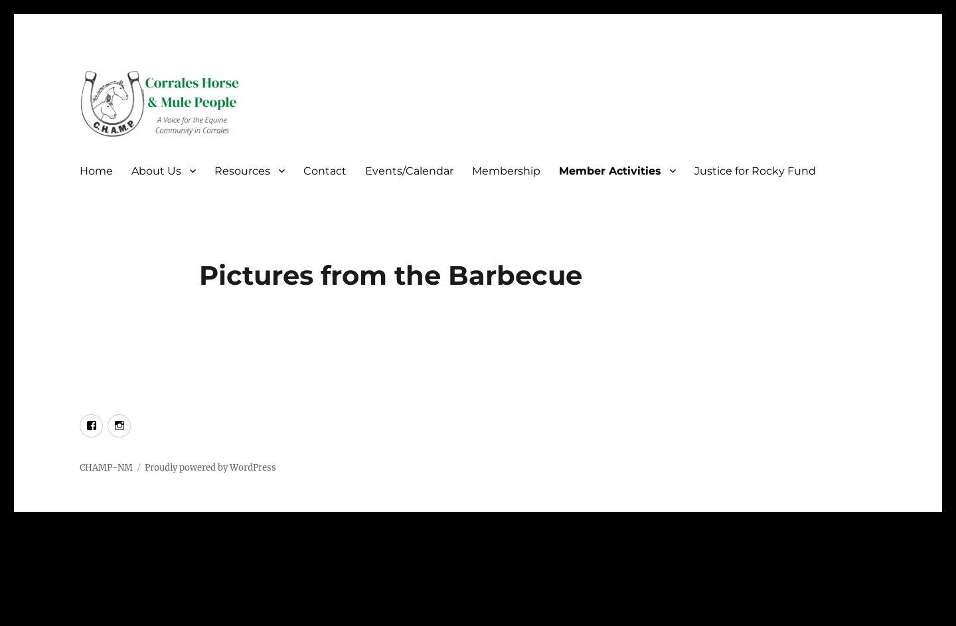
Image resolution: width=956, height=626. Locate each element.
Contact (325, 171)
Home (96, 171)
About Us (156, 171)
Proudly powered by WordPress (210, 467)
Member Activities (610, 171)
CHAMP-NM (106, 467)
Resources (242, 171)
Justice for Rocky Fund (755, 171)
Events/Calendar (409, 171)
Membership (506, 171)
